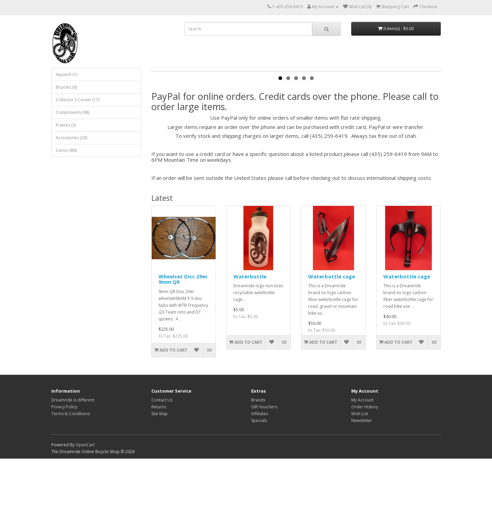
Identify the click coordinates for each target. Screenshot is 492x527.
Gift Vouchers (264, 475)
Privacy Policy (64, 475)
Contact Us (162, 468)
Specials (259, 489)
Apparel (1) (66, 74)
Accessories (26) (71, 138)
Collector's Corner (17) (77, 100)
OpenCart (85, 513)
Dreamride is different (72, 468)
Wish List (359, 482)
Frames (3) (66, 125)
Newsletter (361, 489)
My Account (362, 468)
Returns (158, 475)
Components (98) (72, 112)
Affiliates (259, 482)
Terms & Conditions (70, 482)
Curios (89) (66, 150)
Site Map (159, 482)
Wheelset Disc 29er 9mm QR (183, 347)
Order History (364, 475)
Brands (258, 468)
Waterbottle (249, 344)
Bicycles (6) (66, 87)
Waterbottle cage (331, 344)
